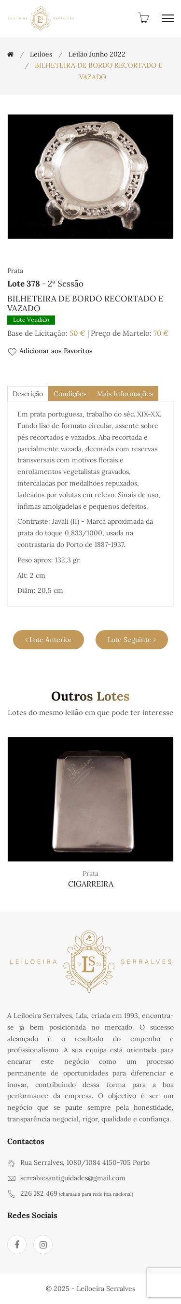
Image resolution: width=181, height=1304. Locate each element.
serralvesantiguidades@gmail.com (72, 1178)
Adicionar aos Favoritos (50, 351)
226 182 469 (38, 1193)
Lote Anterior (48, 639)
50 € (77, 333)
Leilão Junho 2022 (97, 54)
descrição (28, 393)
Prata (90, 873)
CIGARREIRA (90, 883)
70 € (161, 333)
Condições (70, 393)
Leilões (41, 54)
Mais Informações (125, 393)
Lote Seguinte (132, 639)
